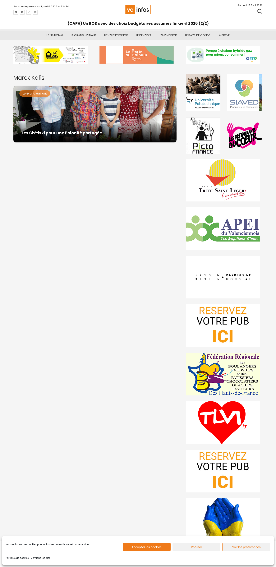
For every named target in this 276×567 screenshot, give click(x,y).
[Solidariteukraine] (224, 519)
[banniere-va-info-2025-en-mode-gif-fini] (224, 55)
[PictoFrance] (203, 135)
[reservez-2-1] (224, 471)
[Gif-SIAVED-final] (245, 92)
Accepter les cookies (147, 547)
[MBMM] (51, 55)
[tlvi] (224, 422)
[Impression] (224, 228)
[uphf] (203, 92)
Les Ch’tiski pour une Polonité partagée (62, 133)
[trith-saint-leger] (224, 180)
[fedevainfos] (224, 374)
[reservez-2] (224, 325)
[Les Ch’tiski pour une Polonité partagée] (95, 114)
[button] (260, 11)
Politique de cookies (17, 558)
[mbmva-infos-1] (224, 277)
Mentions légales (40, 558)
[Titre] (15, 12)
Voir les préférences (246, 547)
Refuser (196, 547)
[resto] (245, 135)
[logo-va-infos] (138, 9)
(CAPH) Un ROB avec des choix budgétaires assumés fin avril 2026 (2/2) (138, 23)
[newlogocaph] (137, 55)
